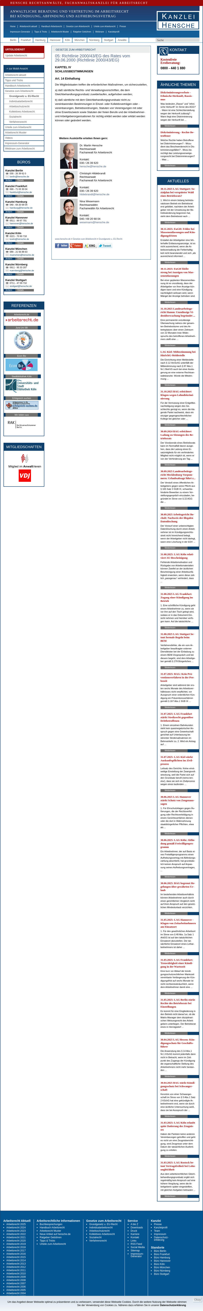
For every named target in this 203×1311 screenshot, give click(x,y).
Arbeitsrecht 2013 (16, 1263)
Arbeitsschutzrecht (19, 106)
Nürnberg (94, 40)
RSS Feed (136, 1244)
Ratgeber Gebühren (82, 32)
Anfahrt (9, 180)
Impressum (160, 1234)
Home (13, 26)
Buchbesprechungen (51, 1224)
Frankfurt (26, 40)
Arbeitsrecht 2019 (16, 1244)
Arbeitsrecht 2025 (16, 1224)
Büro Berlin (160, 1251)
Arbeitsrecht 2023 (16, 1230)
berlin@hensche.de (19, 176)
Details (20, 180)
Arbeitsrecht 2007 (16, 1283)
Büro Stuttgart (161, 1274)
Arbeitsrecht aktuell (28, 26)
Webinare (99, 32)
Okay (197, 1299)
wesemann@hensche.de (94, 222)
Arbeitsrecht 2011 (16, 1270)
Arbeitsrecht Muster (60, 32)
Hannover (55, 40)
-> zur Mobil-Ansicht (17, 68)
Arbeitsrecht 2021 (16, 1237)
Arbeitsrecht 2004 (16, 1293)
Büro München (162, 1267)
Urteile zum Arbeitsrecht (104, 26)
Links (133, 1240)
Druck (134, 1230)
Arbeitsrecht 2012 (16, 1267)
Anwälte (122, 40)
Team (157, 1230)
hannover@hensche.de (21, 223)
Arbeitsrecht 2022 (16, 1234)
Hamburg (40, 40)
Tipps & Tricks (40, 32)
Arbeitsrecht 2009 (16, 1276)
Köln (67, 40)
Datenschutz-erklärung (161, 1238)
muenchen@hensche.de (22, 255)
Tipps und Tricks (14, 80)
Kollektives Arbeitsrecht (22, 111)
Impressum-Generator (20, 32)
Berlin (13, 40)
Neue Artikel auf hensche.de (55, 1234)
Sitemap (135, 1250)
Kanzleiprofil (113, 32)
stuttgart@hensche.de (21, 286)
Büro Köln (159, 1264)
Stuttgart (108, 40)
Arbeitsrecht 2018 (16, 1247)
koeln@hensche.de (19, 239)
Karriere (135, 1234)
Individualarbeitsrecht (20, 101)
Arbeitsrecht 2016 (16, 1253)
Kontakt (135, 1237)
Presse (123, 26)
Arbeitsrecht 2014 (16, 1260)
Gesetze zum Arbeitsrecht (78, 26)
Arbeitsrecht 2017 (16, 1250)
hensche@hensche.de (93, 166)
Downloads (137, 1227)
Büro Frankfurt (162, 1254)
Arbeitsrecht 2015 (16, 1257)
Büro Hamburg (162, 1257)
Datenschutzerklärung (173, 1305)
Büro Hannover (162, 1260)
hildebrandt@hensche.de (94, 194)
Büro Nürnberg (162, 1270)
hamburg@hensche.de (21, 208)
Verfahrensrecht (18, 121)
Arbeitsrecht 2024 (16, 1227)
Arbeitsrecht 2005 (16, 1290)
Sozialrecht (15, 116)
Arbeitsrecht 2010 (16, 1273)
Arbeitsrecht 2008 (16, 1280)
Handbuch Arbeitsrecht (51, 26)
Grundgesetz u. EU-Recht (24, 96)
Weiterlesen (170, 126)
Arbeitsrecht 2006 (16, 1286)
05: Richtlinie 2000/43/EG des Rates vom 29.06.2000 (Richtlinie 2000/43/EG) (92, 58)
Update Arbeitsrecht (16, 55)
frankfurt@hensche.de (21, 192)
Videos (9, 137)
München (80, 40)
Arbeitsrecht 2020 (16, 1240)
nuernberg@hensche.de (22, 270)
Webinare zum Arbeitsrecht (20, 148)
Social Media (138, 1247)
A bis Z (134, 1224)
